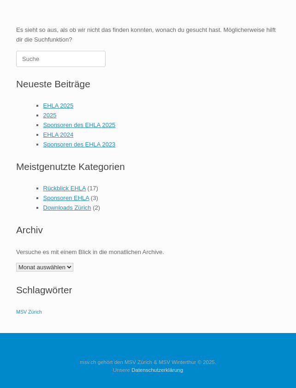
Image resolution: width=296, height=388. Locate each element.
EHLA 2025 (58, 105)
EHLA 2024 (58, 134)
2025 (50, 115)
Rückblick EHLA (64, 188)
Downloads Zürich (67, 207)
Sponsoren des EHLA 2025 (79, 124)
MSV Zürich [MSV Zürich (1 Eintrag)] (29, 312)
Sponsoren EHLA (66, 197)
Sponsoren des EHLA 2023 (79, 144)
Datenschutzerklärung (157, 370)
